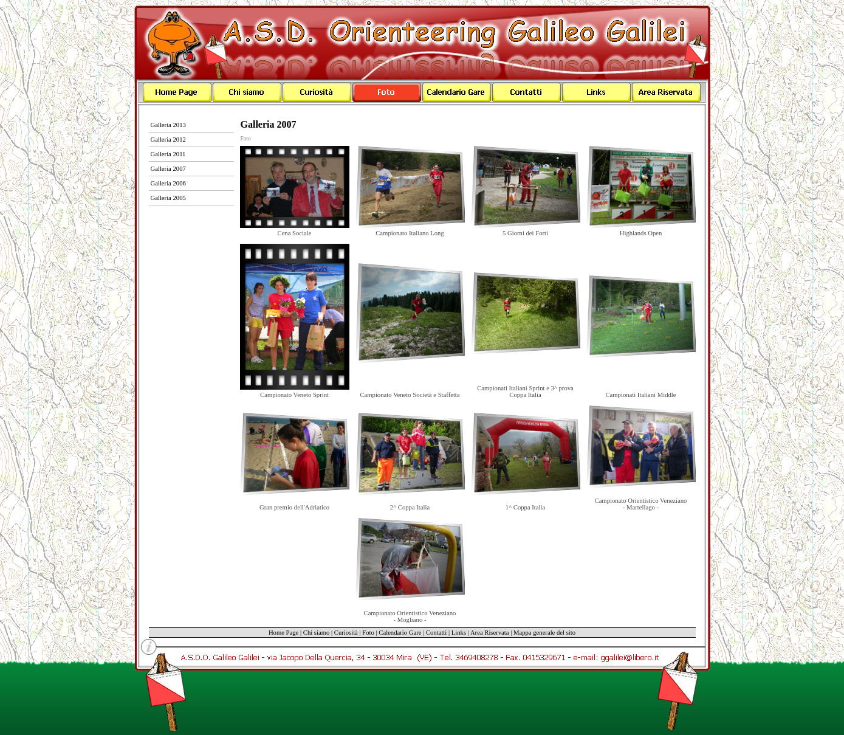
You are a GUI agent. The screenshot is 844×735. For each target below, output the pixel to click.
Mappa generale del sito (544, 632)
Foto (246, 139)
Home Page (283, 632)
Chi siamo (316, 632)
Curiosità (346, 632)
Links (458, 632)
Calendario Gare (400, 632)
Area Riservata (489, 632)
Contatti (436, 632)
